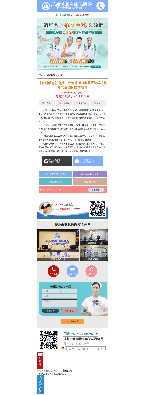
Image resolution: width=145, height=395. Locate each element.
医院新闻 (50, 75)
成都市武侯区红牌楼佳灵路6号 (73, 93)
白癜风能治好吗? (55, 182)
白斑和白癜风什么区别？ (51, 189)
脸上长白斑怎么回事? (90, 174)
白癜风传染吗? (89, 182)
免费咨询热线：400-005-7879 (72, 96)
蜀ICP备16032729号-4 (77, 343)
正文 (60, 75)
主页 (41, 75)
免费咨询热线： (72, 15)
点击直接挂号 (72, 321)
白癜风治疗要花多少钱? (55, 174)
